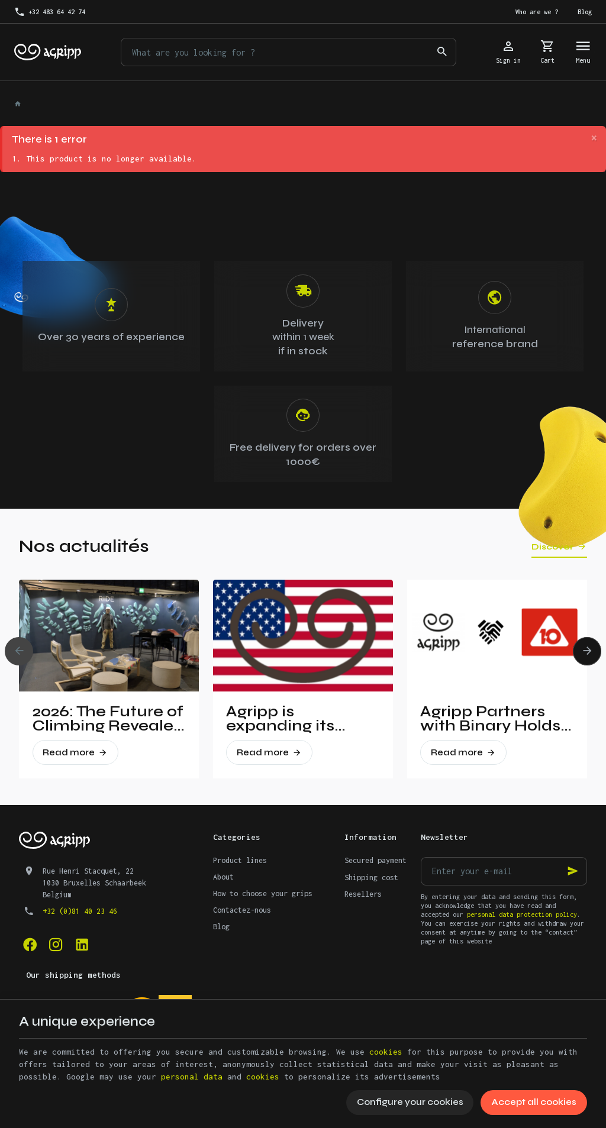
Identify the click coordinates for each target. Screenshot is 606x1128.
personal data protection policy (522, 914)
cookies (385, 1051)
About (223, 876)
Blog (221, 926)
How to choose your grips (262, 893)
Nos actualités (84, 546)
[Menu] (583, 52)
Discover (552, 547)
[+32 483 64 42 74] (50, 12)
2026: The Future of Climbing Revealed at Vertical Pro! (108, 718)
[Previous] (19, 651)
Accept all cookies (533, 1102)
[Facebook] (29, 944)
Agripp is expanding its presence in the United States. (288, 718)
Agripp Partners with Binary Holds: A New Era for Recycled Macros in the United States (492, 718)
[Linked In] (81, 944)
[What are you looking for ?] (288, 52)
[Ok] (573, 871)
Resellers (363, 894)
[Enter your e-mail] (504, 871)
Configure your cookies (410, 1102)
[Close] (594, 139)
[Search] (442, 52)
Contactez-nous (242, 910)
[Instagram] (55, 944)
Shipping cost (371, 877)
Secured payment (375, 860)
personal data (192, 1076)
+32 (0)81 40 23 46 (80, 911)
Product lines (240, 860)
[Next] (587, 651)
